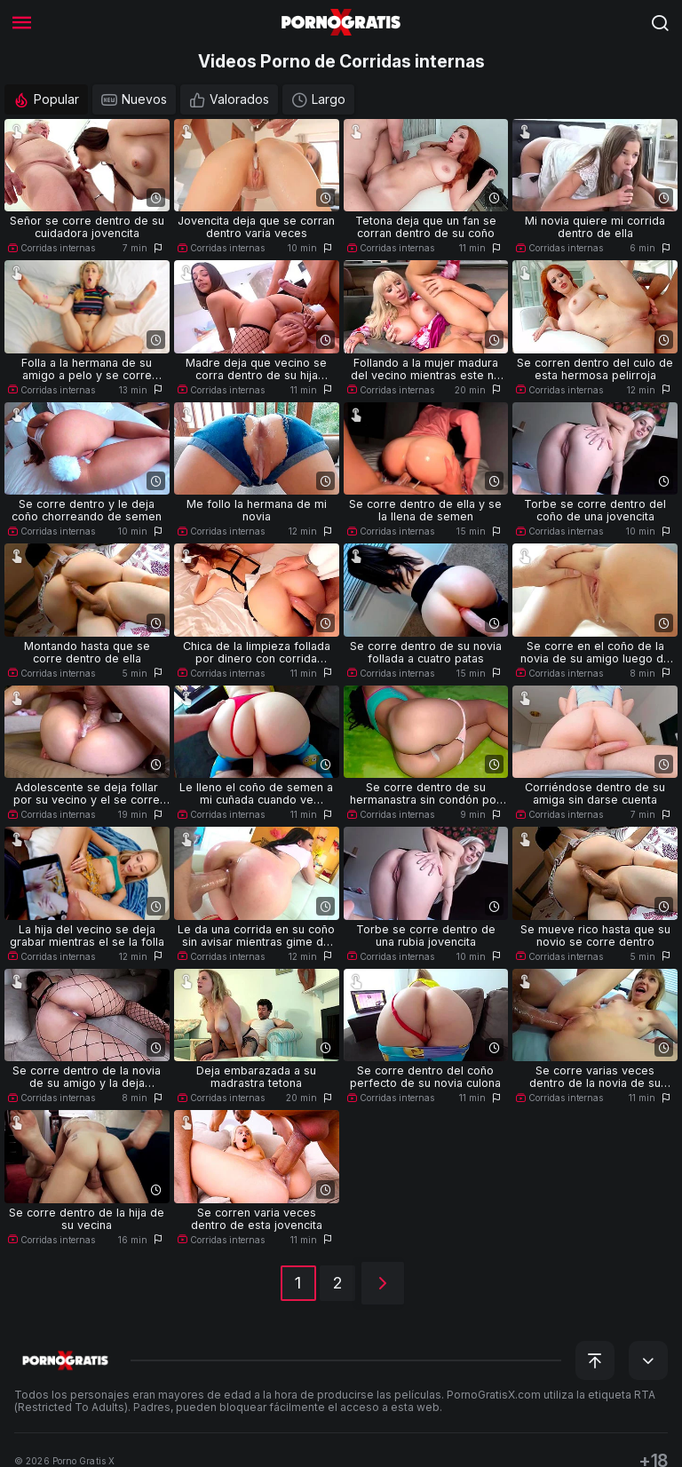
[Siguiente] (382, 1283)
